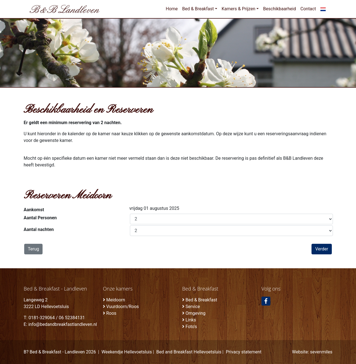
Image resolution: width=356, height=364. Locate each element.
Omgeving (196, 313)
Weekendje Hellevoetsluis (127, 352)
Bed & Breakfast (201, 299)
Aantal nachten (39, 229)
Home (172, 8)
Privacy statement (243, 352)
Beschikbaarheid (279, 8)
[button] (323, 8)
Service (193, 306)
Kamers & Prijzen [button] (238, 8)
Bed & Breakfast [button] (198, 8)
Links (191, 320)
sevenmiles (321, 352)
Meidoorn (115, 299)
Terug (33, 249)
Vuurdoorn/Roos (122, 306)
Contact (308, 8)
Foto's (191, 326)
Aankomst (34, 209)
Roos (111, 313)
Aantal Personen (40, 217)
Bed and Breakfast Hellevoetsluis (188, 352)
